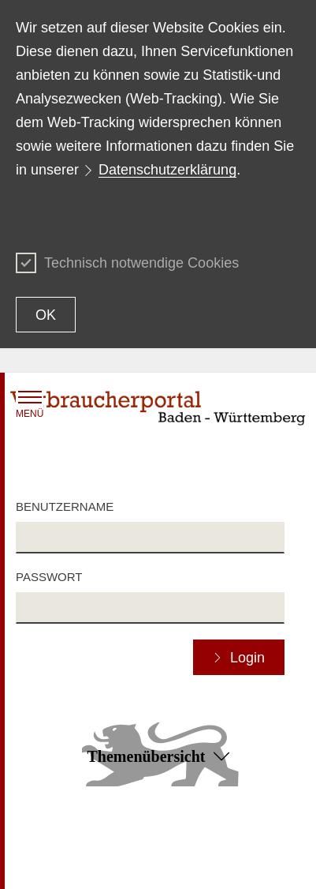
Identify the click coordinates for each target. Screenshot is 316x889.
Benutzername (64, 506)
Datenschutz (46, 862)
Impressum (185, 862)
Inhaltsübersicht (54, 840)
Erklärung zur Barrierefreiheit (228, 840)
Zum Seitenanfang (158, 818)
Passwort (49, 576)
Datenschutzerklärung (167, 170)
